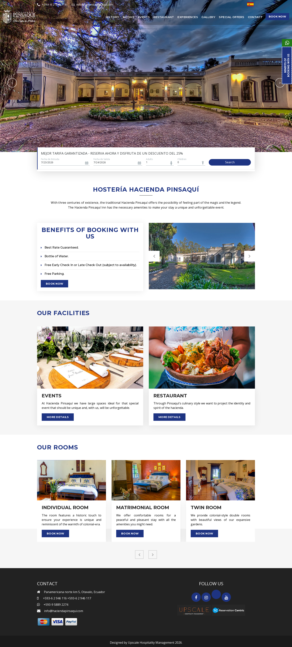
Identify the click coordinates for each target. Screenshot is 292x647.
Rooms (128, 17)
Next (280, 82)
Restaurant (163, 17)
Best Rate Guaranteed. (60, 247)
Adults (149, 159)
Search (230, 162)
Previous (12, 82)
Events (144, 17)
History (112, 17)
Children (181, 159)
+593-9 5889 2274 (56, 604)
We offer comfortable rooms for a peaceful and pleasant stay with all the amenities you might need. (146, 519)
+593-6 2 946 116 (52, 4)
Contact (255, 17)
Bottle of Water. (55, 256)
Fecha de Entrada (50, 159)
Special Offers (231, 17)
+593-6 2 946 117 (79, 598)
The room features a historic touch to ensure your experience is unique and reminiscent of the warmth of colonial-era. (71, 519)
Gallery (208, 17)
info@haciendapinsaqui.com (92, 4)
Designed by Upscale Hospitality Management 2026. (146, 642)
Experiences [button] (187, 17)
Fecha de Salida (101, 159)
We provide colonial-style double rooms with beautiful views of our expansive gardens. (220, 519)
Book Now (277, 16)
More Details (58, 416)
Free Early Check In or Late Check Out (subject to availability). (89, 264)
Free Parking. (52, 273)
